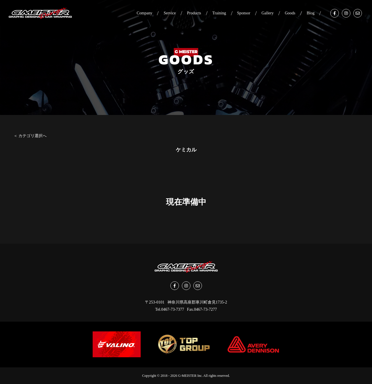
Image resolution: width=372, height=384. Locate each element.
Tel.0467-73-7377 (169, 309)
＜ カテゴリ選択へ (30, 136)
